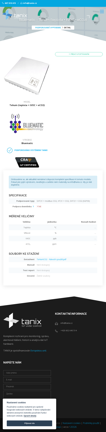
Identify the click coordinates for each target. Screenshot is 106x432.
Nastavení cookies (72, 423)
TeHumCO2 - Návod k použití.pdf (51, 259)
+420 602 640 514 (69, 330)
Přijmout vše (29, 423)
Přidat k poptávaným (79, 54)
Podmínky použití (91, 423)
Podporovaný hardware (48, 27)
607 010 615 (9, 3)
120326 (73, 426)
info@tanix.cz (28, 3)
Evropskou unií (38, 350)
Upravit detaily (30, 416)
